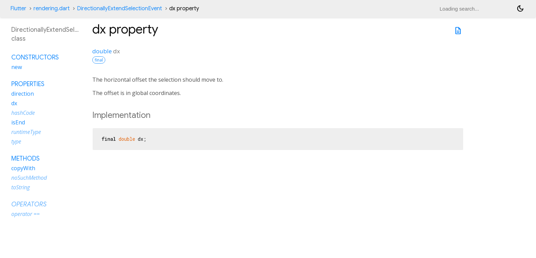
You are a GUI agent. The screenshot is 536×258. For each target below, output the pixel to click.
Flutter (18, 8)
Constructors (35, 57)
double (102, 51)
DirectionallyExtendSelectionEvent (119, 8)
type (16, 141)
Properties (27, 84)
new (16, 67)
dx (14, 103)
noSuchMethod (29, 177)
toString (20, 187)
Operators (28, 204)
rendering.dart (52, 8)
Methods (25, 158)
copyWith (23, 168)
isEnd (18, 122)
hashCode (23, 113)
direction (22, 93)
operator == (25, 214)
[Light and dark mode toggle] (520, 8)
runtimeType (26, 132)
